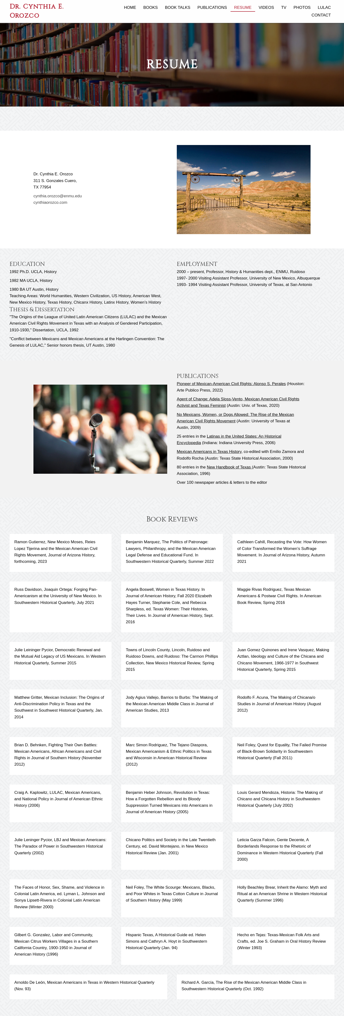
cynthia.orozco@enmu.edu (57, 196)
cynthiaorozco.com (50, 202)
